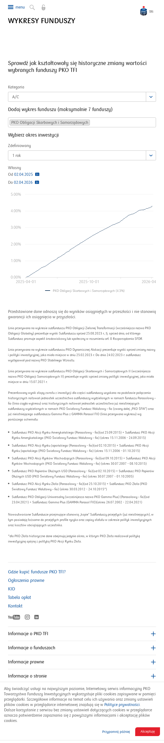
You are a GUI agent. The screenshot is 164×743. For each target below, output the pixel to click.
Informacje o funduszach (82, 648)
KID (11, 589)
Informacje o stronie (82, 676)
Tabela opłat (19, 597)
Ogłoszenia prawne (26, 580)
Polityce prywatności (122, 704)
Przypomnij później (116, 732)
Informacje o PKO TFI (82, 633)
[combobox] (82, 97)
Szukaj (31, 6)
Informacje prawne (82, 662)
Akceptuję (148, 731)
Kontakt (15, 606)
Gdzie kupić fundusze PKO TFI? (37, 572)
